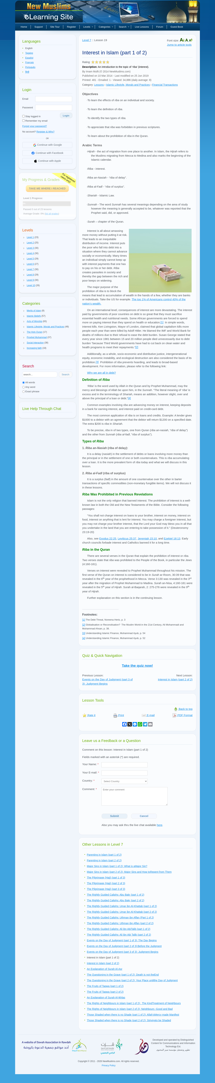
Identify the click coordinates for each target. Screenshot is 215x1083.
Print (118, 715)
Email (25, 98)
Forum (159, 26)
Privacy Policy (109, 1065)
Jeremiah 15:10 (147, 538)
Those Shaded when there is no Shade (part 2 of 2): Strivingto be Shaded (129, 1020)
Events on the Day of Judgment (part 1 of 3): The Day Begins (122, 940)
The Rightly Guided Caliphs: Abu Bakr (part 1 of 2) (115, 894)
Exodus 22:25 (107, 538)
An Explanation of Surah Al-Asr (104, 968)
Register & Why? (46, 131)
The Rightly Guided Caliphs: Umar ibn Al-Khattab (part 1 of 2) (122, 906)
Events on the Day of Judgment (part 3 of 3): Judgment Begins (122, 951)
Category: (87, 84)
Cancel (144, 816)
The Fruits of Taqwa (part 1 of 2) (105, 986)
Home (24, 26)
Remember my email (35, 120)
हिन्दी (27, 72)
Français (29, 62)
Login (66, 115)
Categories (106, 26)
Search (124, 26)
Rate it (89, 715)
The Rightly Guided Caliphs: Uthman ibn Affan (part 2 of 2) (120, 923)
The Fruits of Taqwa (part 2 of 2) (105, 991)
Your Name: (90, 764)
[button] (23, 237)
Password (27, 107)
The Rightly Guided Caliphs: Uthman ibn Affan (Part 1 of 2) (120, 917)
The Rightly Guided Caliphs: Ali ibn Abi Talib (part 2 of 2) (119, 934)
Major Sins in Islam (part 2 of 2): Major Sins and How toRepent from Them (129, 871)
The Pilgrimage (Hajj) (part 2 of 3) (106, 883)
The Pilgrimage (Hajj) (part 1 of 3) (106, 877)
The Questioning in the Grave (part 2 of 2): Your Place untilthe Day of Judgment (132, 980)
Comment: (89, 789)
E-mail (148, 715)
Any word (28, 387)
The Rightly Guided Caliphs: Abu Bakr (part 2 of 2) (115, 900)
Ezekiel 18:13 (172, 538)
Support (38, 26)
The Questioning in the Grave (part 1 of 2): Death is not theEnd (123, 974)
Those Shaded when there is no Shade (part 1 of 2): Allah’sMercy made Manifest (133, 1014)
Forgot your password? (34, 126)
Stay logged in (31, 116)
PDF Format (182, 715)
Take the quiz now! (137, 666)
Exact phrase (30, 391)
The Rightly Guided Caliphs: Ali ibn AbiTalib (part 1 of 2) (118, 928)
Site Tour (55, 26)
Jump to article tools (179, 44)
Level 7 (86, 40)
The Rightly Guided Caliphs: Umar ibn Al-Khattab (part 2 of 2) (122, 911)
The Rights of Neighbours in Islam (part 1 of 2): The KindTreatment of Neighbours (134, 1003)
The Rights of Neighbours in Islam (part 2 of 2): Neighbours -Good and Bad (130, 1008)
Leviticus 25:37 (127, 538)
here (159, 825)
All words (28, 382)
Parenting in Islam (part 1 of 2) (104, 854)
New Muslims (49, 13)
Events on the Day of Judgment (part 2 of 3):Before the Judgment (124, 946)
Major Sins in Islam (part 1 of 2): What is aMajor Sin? (117, 866)
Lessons (99, 84)
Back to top (183, 708)
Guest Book (177, 26)
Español (29, 58)
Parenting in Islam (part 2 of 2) (104, 860)
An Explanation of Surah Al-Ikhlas (106, 997)
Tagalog (29, 53)
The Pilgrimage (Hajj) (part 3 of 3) (106, 889)
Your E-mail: (90, 772)
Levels (88, 26)
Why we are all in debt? (101, 372)
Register (71, 26)
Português (30, 67)
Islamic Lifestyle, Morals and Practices (128, 84)
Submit (114, 816)
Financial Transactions (165, 84)
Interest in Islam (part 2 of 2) (175, 679)
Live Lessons (142, 26)
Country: (88, 780)
